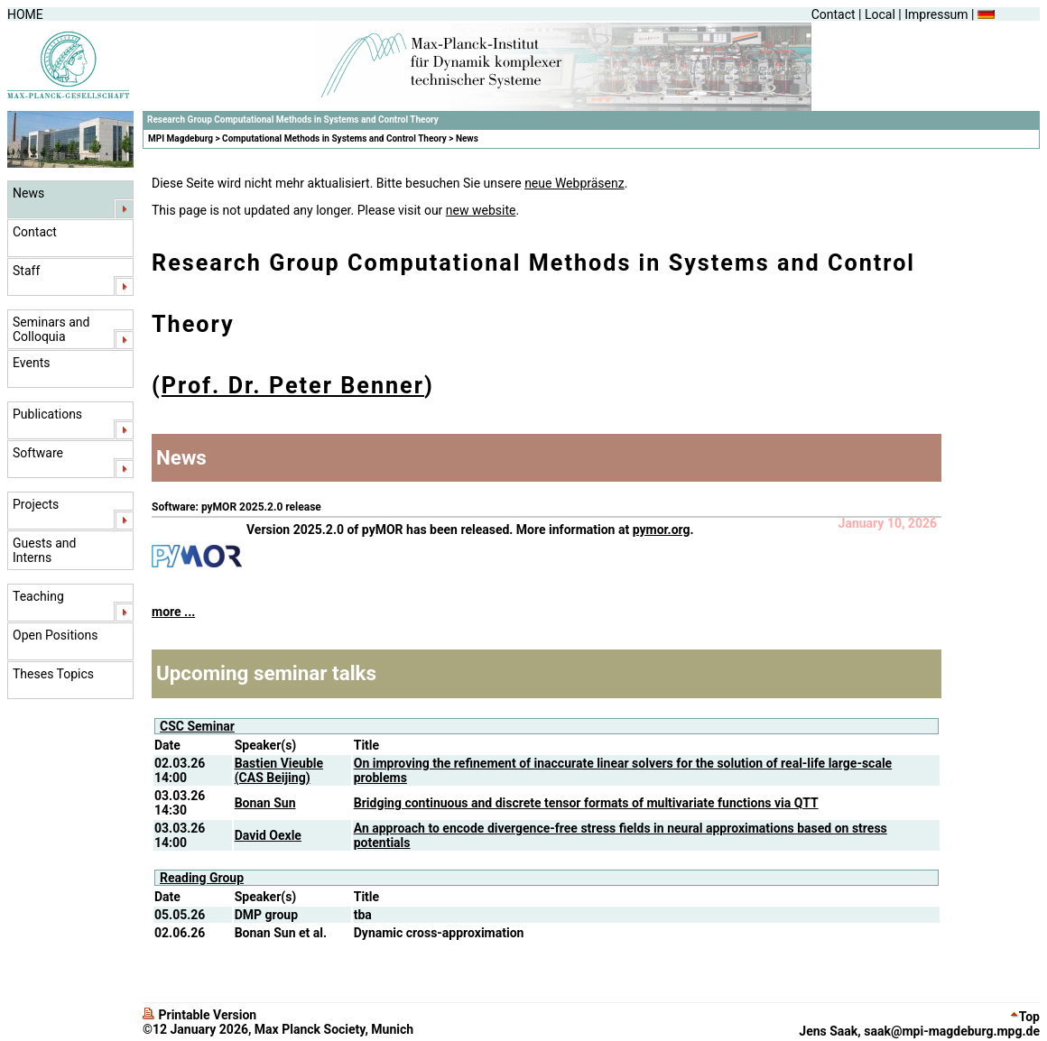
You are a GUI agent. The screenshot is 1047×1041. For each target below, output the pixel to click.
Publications (47, 414)
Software (38, 453)
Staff (26, 270)
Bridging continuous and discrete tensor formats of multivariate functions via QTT (586, 803)
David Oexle (268, 835)
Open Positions (55, 635)
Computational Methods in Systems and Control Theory (334, 138)
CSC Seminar (197, 726)
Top (1025, 1016)
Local (880, 14)
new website (481, 210)
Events (31, 362)
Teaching (38, 596)
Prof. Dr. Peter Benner (293, 386)
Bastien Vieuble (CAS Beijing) (279, 770)
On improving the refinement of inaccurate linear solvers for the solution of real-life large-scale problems (623, 770)
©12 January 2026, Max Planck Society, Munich (278, 1029)
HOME (25, 14)
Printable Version (199, 1015)
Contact (833, 14)
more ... (173, 611)
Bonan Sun (265, 803)
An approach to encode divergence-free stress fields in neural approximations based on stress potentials (620, 835)
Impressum (936, 14)
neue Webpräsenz (574, 183)
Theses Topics (53, 674)
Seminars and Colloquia (51, 329)
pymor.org (661, 529)
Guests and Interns (44, 550)
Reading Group (202, 878)
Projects (36, 504)
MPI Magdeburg (180, 138)
